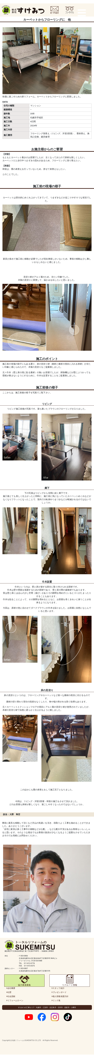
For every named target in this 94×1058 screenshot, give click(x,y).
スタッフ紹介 (59, 988)
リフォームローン (15, 1000)
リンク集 (57, 1000)
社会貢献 (11, 996)
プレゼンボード (59, 992)
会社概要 (11, 988)
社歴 (9, 992)
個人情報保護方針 (60, 996)
